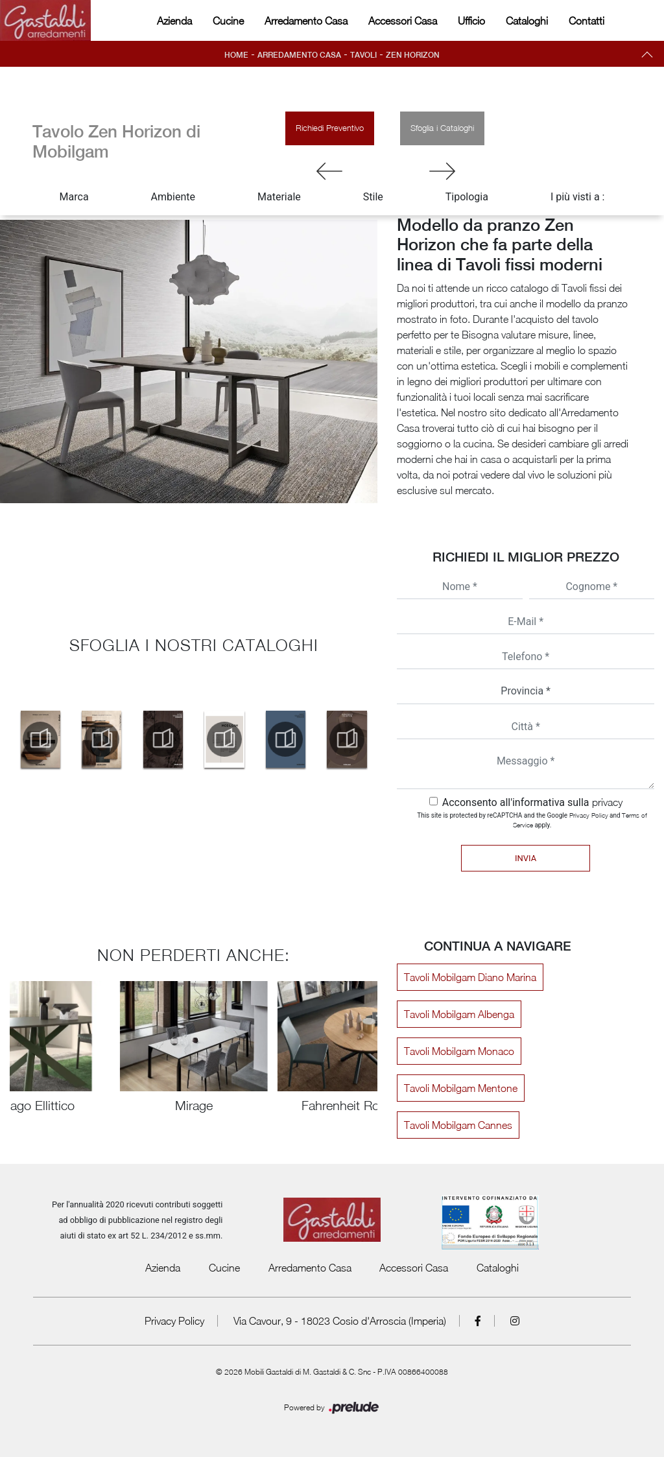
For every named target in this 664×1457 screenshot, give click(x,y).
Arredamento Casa (306, 21)
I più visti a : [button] (578, 197)
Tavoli (363, 55)
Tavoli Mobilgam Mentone (460, 1088)
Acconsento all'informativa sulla (532, 802)
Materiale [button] (279, 197)
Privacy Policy (588, 815)
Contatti (586, 21)
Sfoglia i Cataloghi (442, 128)
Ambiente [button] (173, 197)
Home (236, 55)
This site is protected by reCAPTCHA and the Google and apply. (532, 820)
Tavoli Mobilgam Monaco (459, 1051)
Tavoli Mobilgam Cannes (458, 1125)
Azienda (174, 21)
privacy (607, 802)
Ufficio (471, 21)
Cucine (228, 21)
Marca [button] (74, 197)
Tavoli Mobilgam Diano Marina (470, 977)
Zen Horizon (413, 55)
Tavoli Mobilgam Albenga (459, 1014)
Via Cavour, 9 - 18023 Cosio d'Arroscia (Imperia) (339, 1321)
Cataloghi (527, 21)
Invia (525, 858)
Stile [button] (373, 197)
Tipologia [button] (466, 197)
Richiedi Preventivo (330, 128)
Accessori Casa (402, 21)
